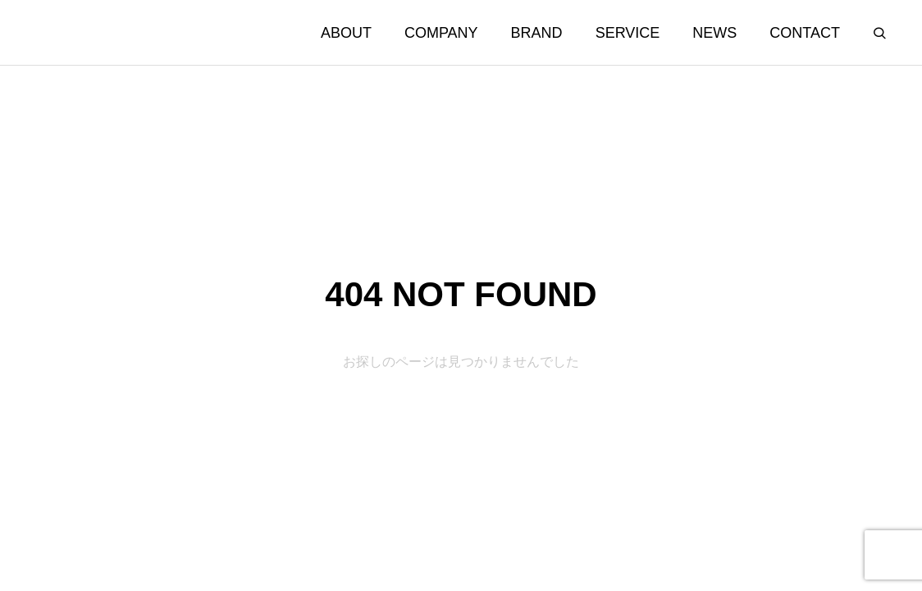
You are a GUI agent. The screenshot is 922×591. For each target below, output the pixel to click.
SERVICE (628, 33)
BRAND (537, 33)
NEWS (714, 33)
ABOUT (346, 33)
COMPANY (441, 33)
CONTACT (804, 33)
